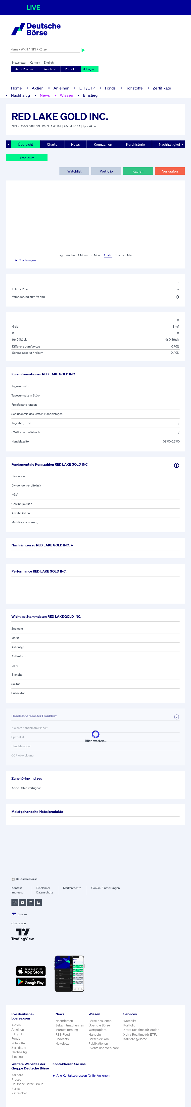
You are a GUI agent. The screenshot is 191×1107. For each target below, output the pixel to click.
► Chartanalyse (25, 260)
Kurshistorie (135, 144)
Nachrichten (64, 1021)
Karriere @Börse (135, 1039)
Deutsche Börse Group (27, 1084)
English (49, 62)
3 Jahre (119, 255)
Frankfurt (27, 157)
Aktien (38, 88)
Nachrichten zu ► (42, 545)
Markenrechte (72, 888)
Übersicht (25, 144)
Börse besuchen (100, 1021)
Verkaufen (170, 171)
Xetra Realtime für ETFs (140, 1034)
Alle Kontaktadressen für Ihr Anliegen (80, 1075)
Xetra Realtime (24, 69)
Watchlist (50, 69)
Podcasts (62, 1039)
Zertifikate (162, 88)
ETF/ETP (87, 88)
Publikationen (98, 1043)
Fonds (110, 88)
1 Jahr (108, 255)
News (45, 95)
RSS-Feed (62, 1034)
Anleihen (61, 88)
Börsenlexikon (99, 1039)
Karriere (17, 1075)
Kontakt (35, 62)
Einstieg (90, 95)
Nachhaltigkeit (170, 144)
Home (16, 88)
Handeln (95, 1034)
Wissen (66, 95)
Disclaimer (43, 888)
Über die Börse (99, 1025)
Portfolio (70, 69)
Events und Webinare (104, 1048)
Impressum (18, 892)
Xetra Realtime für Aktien (141, 1030)
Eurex (15, 1089)
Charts (52, 144)
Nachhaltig (20, 95)
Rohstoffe (134, 88)
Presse (16, 1079)
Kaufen (138, 171)
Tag (60, 255)
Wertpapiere (97, 1030)
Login (88, 69)
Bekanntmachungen (69, 1025)
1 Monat (83, 255)
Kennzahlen (103, 144)
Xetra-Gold (19, 1093)
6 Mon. (96, 255)
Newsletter (19, 62)
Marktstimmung (66, 1030)
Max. (130, 255)
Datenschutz (44, 892)
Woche (70, 255)
